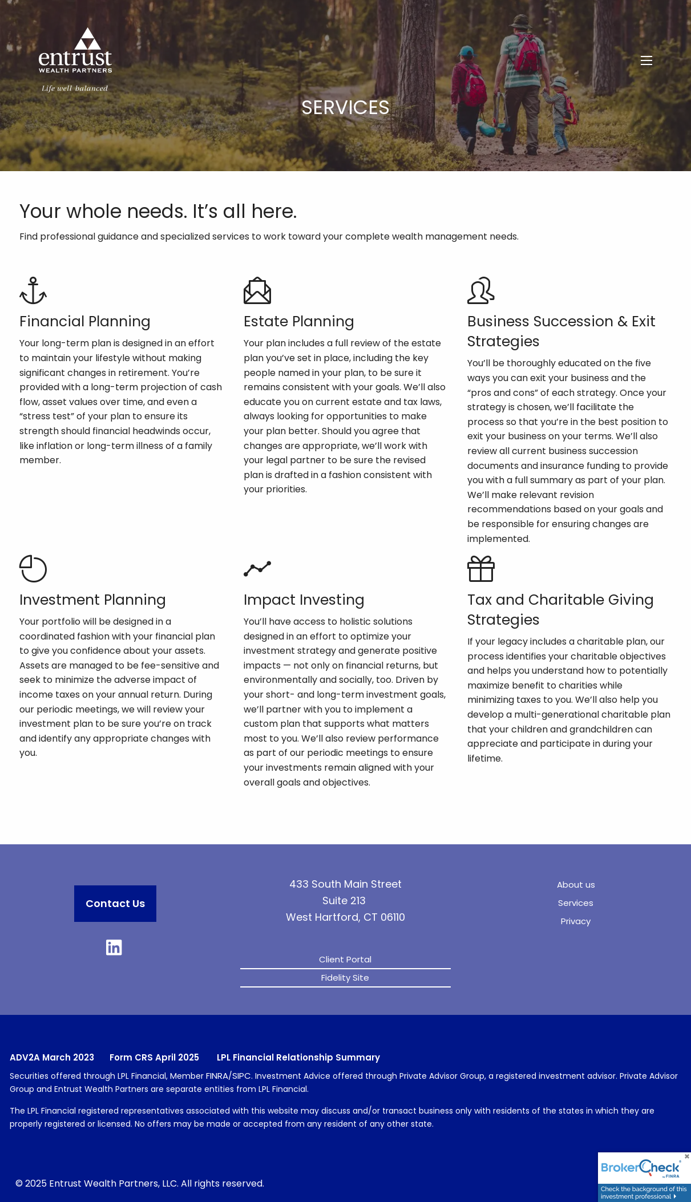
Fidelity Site (345, 978)
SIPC (241, 1076)
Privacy (576, 921)
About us (576, 885)
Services (575, 903)
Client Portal (345, 959)
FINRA (217, 1076)
